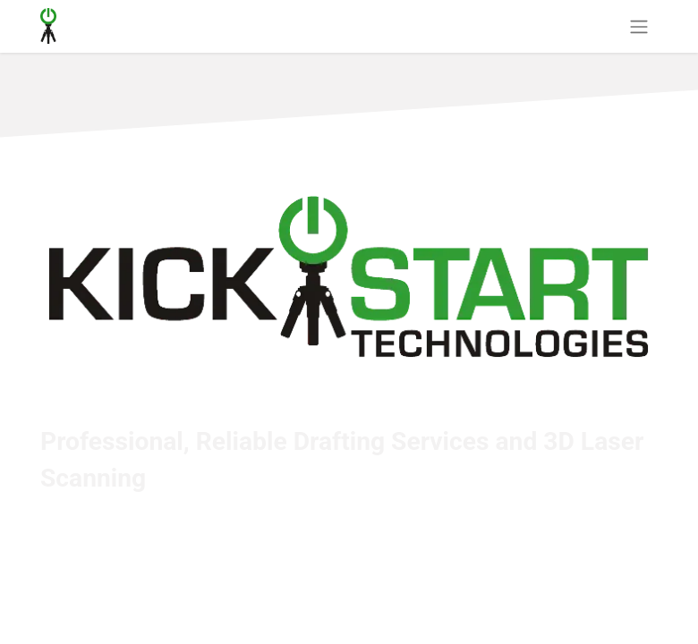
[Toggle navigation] (639, 26)
